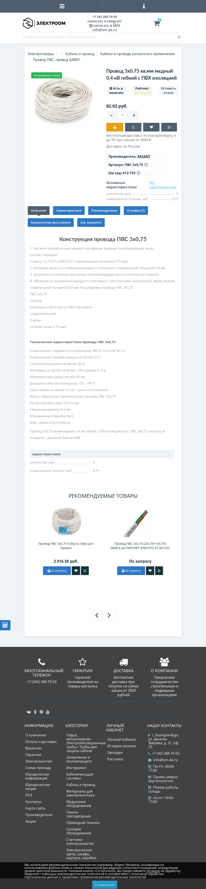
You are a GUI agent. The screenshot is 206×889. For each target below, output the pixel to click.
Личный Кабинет (121, 739)
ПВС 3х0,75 (136, 164)
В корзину (57, 570)
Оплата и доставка (41, 741)
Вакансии (33, 748)
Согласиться (105, 884)
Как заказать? (91, 222)
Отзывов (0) (136, 210)
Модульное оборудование (78, 803)
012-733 (131, 173)
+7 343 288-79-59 (163, 753)
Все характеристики (163, 184)
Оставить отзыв (168, 90)
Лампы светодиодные (78, 814)
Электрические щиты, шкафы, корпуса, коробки (81, 854)
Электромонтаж (38, 761)
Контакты (33, 801)
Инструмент (76, 767)
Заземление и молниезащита (79, 759)
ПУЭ (28, 795)
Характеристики (68, 210)
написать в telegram (105, 21)
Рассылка (115, 759)
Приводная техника (83, 822)
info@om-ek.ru (105, 29)
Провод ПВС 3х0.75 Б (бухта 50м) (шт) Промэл (65, 545)
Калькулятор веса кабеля (50, 222)
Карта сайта (35, 808)
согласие (153, 871)
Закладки (115, 752)
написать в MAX (106, 25)
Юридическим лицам (37, 786)
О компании (35, 735)
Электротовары (41, 53)
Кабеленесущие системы (79, 776)
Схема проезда (38, 767)
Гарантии (33, 754)
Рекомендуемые (104, 210)
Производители (38, 814)
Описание (38, 210)
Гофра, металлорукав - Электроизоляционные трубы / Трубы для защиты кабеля (86, 743)
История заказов (121, 746)
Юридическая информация (37, 776)
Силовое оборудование (78, 831)
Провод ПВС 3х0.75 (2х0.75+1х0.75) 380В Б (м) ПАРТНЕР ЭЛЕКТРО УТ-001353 (140, 545)
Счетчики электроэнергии (80, 841)
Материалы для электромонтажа (80, 793)
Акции (30, 821)
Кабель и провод (80, 784)
